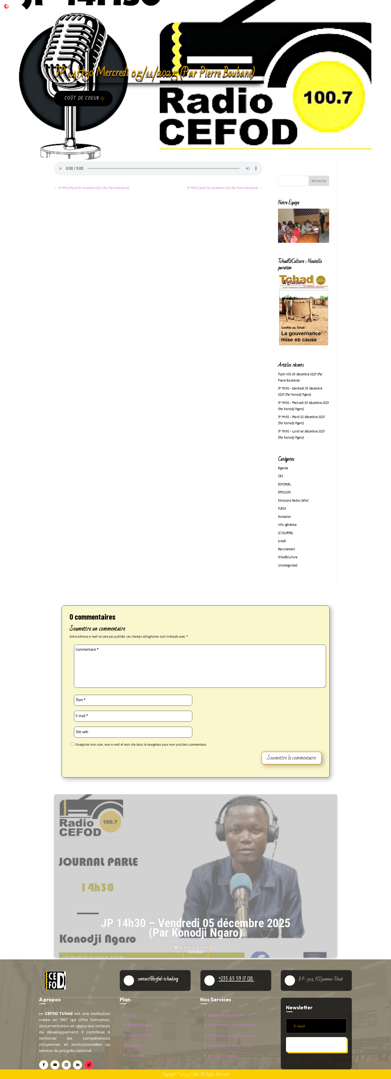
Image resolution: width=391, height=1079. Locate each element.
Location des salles (227, 1015)
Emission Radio (223, 1055)
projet (282, 541)
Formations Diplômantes (233, 1035)
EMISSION (284, 492)
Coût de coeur (82, 98)
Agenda (283, 468)
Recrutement (286, 549)
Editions (135, 1045)
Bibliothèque (140, 1025)
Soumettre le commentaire (291, 758)
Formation (284, 517)
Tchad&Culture (287, 557)
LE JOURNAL (285, 533)
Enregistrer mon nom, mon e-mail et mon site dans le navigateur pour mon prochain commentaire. (141, 744)
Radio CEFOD (140, 1035)
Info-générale (287, 525)
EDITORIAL (284, 484)
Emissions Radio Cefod (293, 500)
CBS (280, 476)
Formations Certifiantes (232, 1025)
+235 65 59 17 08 (236, 978)
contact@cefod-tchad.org (158, 979)
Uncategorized (287, 565)
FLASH (282, 508)
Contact (136, 1055)
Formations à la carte (230, 1045)
